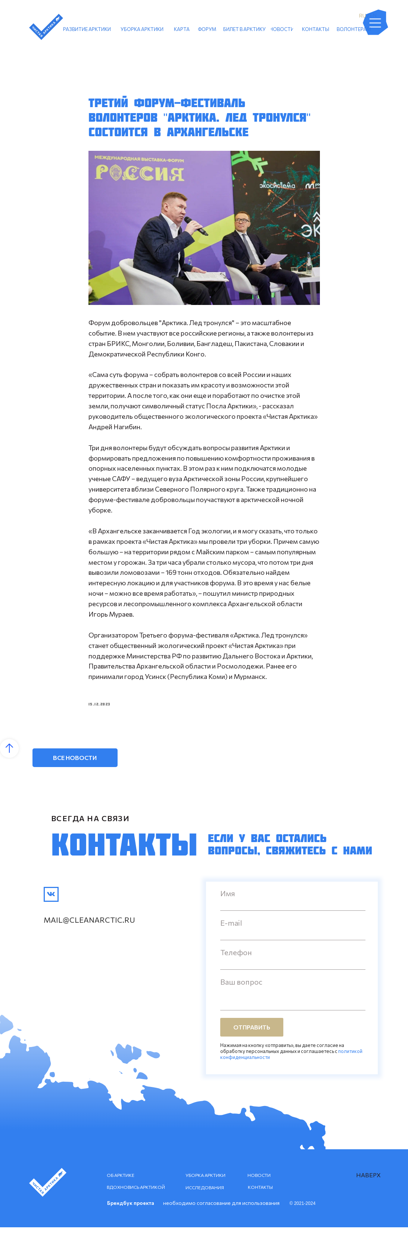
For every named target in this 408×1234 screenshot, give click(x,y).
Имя (227, 899)
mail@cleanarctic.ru (89, 926)
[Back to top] (9, 755)
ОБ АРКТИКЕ (120, 1181)
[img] (51, 901)
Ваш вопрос (241, 988)
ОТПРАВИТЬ (251, 1034)
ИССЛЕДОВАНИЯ (205, 1194)
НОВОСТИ (259, 1181)
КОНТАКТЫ (260, 1193)
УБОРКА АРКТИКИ (205, 1181)
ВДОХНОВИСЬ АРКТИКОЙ (136, 1193)
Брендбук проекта (130, 1209)
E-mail (231, 929)
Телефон (236, 958)
